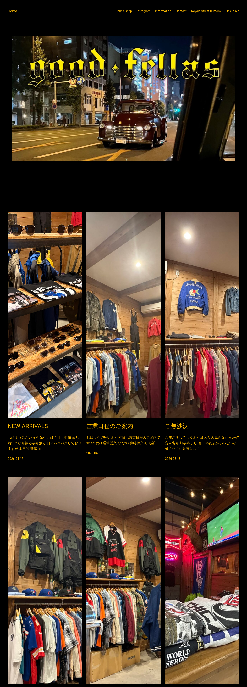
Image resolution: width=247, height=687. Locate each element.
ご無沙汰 (176, 426)
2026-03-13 (173, 459)
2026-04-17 (15, 459)
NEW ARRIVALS (28, 426)
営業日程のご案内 (109, 426)
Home (12, 11)
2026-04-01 (94, 453)
